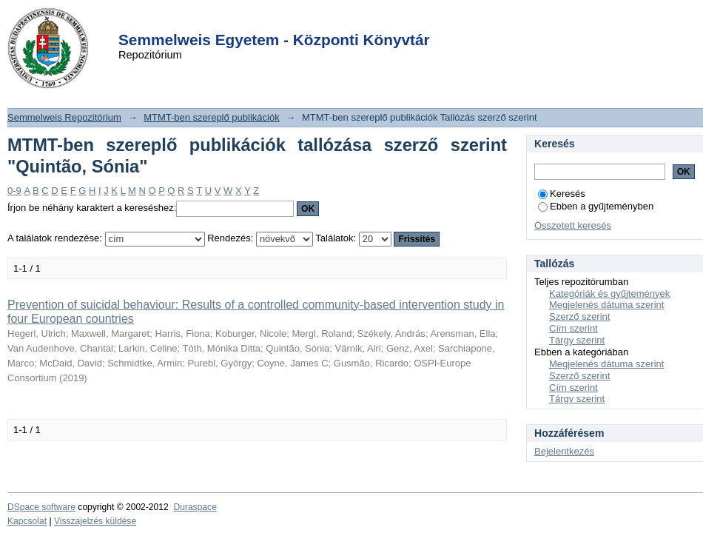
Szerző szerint (579, 316)
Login (325, 21)
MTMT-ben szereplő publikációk (212, 117)
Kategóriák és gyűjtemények (609, 293)
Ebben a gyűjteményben (595, 206)
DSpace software (41, 507)
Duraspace (194, 507)
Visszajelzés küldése (95, 521)
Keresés (561, 193)
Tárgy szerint (577, 340)
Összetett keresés (572, 225)
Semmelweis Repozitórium (64, 117)
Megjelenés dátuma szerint (606, 304)
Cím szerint (573, 328)
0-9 (14, 190)
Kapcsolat (27, 521)
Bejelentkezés (564, 451)
